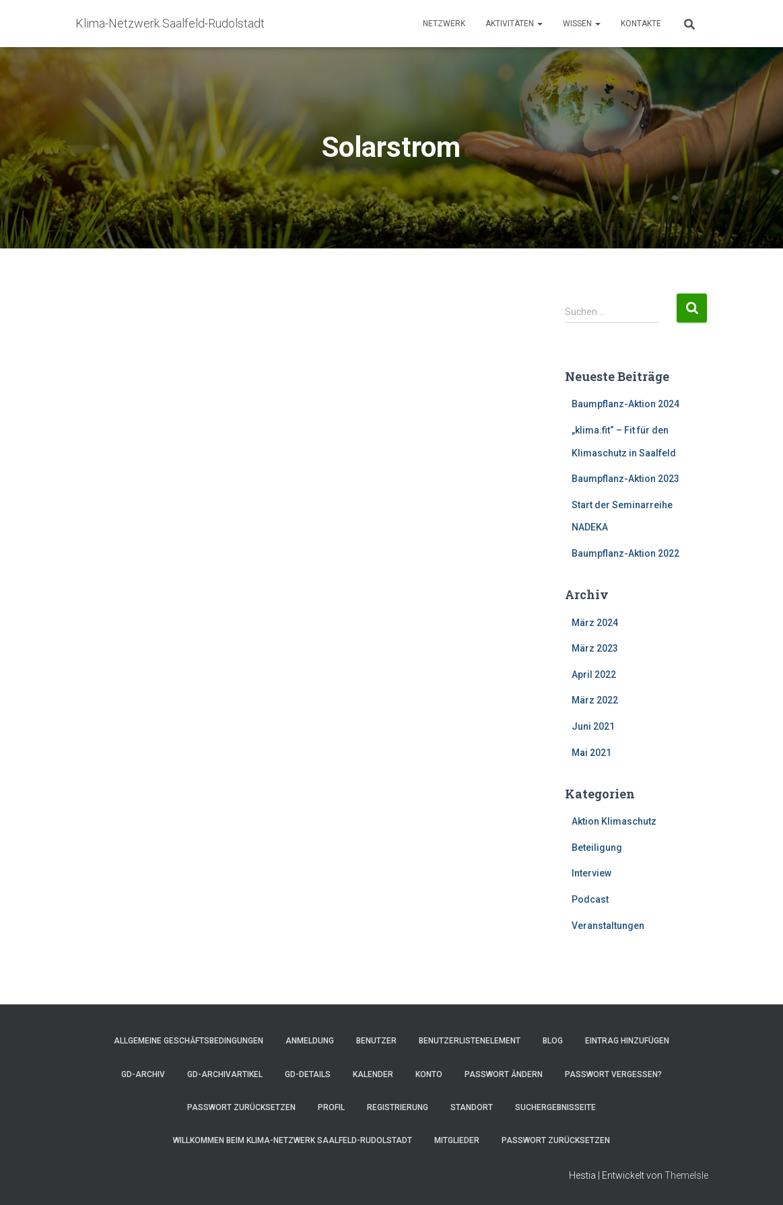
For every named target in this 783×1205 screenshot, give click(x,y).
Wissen (582, 23)
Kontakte (641, 23)
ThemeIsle (686, 1175)
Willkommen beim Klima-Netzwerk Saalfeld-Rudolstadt (292, 1140)
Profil (331, 1107)
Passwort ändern (504, 1074)
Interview (591, 873)
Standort (471, 1107)
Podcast (590, 899)
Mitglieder (456, 1140)
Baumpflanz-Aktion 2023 (625, 478)
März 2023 (595, 648)
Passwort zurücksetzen (241, 1107)
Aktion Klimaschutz (614, 821)
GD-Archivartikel (225, 1074)
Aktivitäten (514, 23)
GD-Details (308, 1074)
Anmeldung (309, 1040)
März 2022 (595, 700)
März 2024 (595, 622)
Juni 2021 (593, 726)
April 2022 (594, 674)
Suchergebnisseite (555, 1107)
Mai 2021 (591, 752)
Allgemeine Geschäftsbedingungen (188, 1040)
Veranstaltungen (608, 925)
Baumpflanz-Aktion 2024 (625, 404)
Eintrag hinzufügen (627, 1040)
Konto (428, 1074)
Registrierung (397, 1107)
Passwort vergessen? (613, 1074)
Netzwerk (444, 23)
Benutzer (376, 1040)
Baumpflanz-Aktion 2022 (625, 553)
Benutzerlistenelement (469, 1040)
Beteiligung (597, 847)
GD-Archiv (143, 1074)
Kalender (373, 1074)
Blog (553, 1040)
